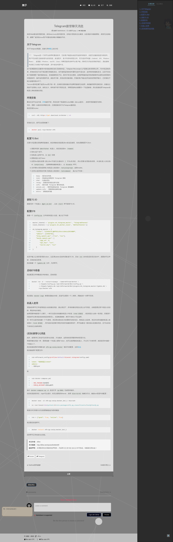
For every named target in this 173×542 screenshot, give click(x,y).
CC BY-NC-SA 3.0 (70, 448)
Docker (31, 456)
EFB (44, 102)
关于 (101, 5)
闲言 (83, 5)
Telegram (40, 456)
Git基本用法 (106, 465)
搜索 (109, 5)
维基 (50, 49)
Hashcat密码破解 (34, 465)
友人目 (91, 5)
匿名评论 (31, 485)
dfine (39, 536)
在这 (79, 347)
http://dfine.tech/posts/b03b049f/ (48, 445)
